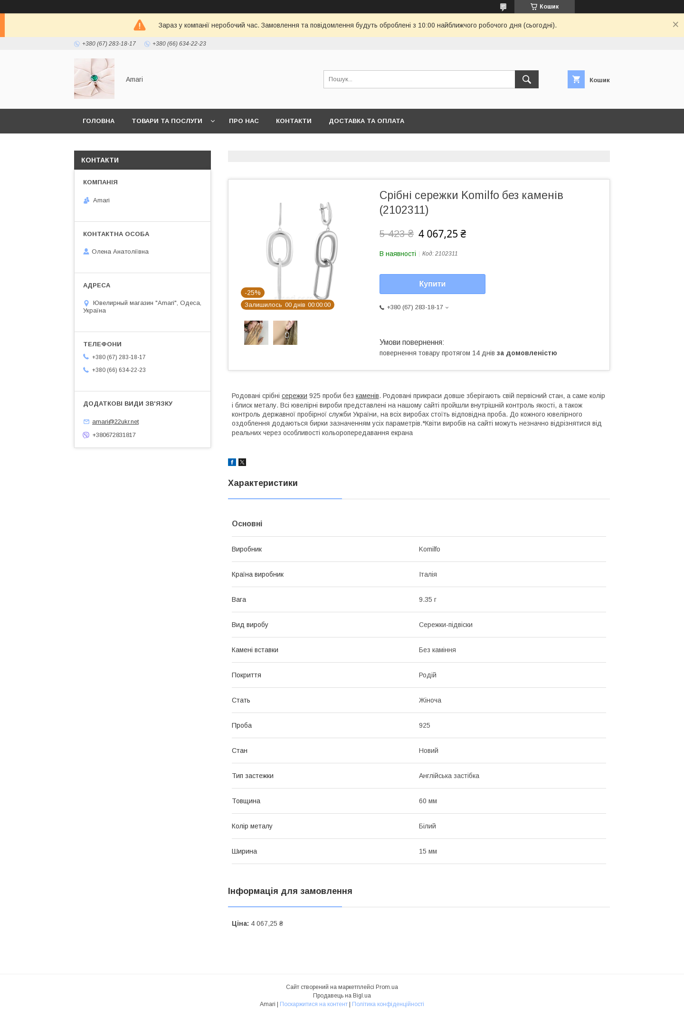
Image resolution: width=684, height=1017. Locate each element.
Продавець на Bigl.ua (342, 995)
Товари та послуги (167, 120)
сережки (294, 395)
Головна (98, 120)
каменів (367, 395)
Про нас (244, 120)
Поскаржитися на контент (314, 1004)
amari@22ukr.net (115, 421)
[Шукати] (527, 79)
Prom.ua (387, 987)
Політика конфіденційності (388, 1004)
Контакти (294, 120)
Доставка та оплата (366, 120)
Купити (432, 284)
